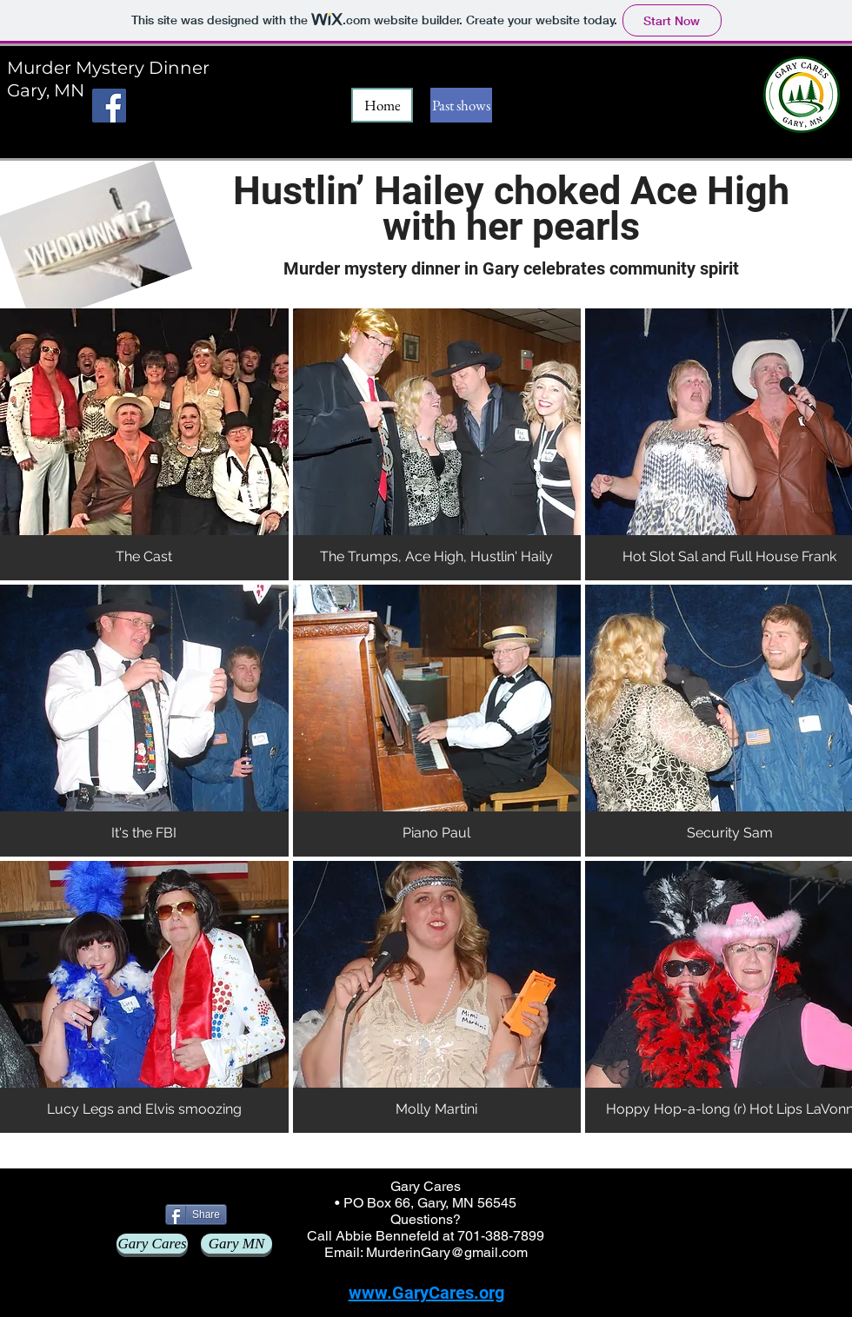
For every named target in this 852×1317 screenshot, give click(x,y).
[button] (144, 444)
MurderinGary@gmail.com (447, 1252)
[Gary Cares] (152, 1244)
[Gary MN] (236, 1244)
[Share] (196, 1214)
